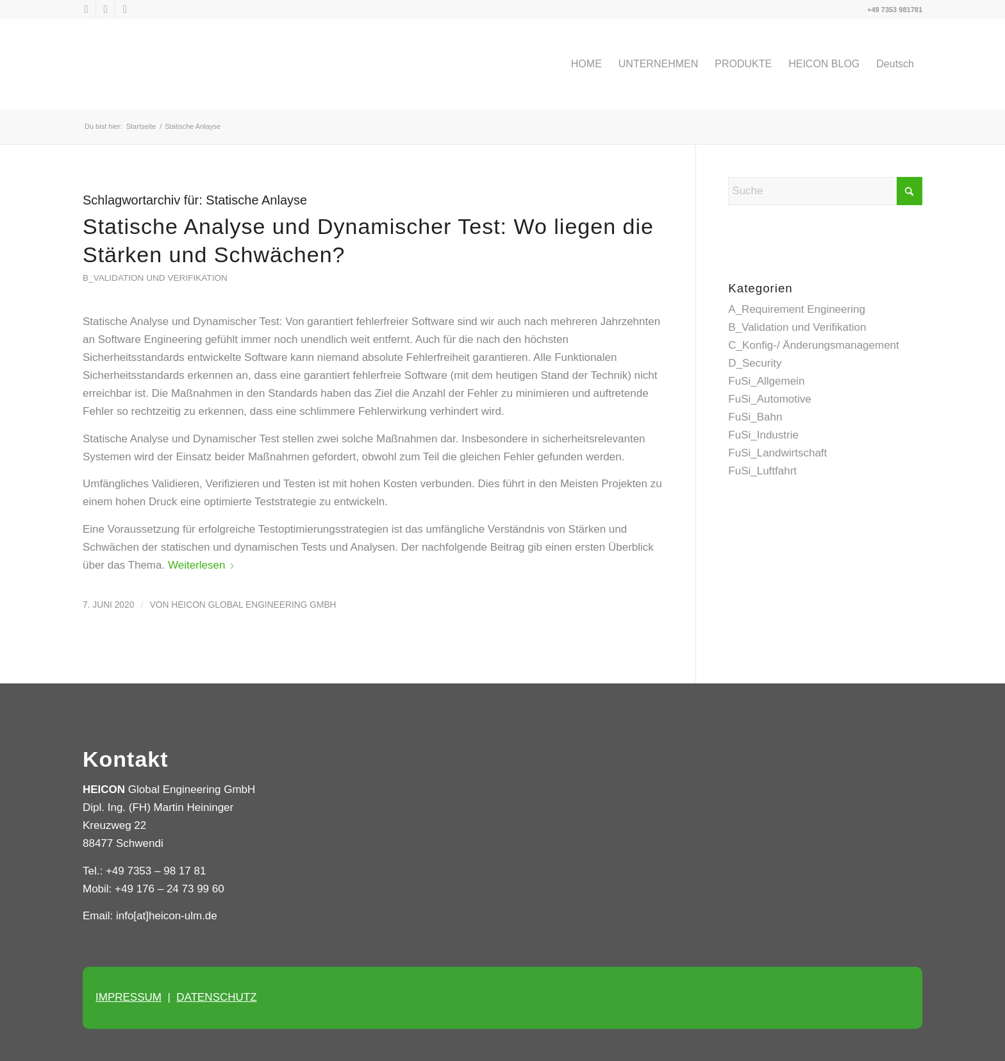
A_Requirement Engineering (796, 309)
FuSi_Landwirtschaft (777, 453)
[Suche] (825, 191)
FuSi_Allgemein (766, 381)
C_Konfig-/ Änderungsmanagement (813, 345)
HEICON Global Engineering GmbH (253, 605)
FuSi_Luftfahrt (762, 471)
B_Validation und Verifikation (155, 278)
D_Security (754, 363)
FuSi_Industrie (763, 435)
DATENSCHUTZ (216, 997)
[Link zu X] (86, 9)
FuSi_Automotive (769, 399)
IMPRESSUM (129, 997)
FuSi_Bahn (755, 417)
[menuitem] (586, 64)
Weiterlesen (201, 565)
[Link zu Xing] (125, 9)
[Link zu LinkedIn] (105, 9)
